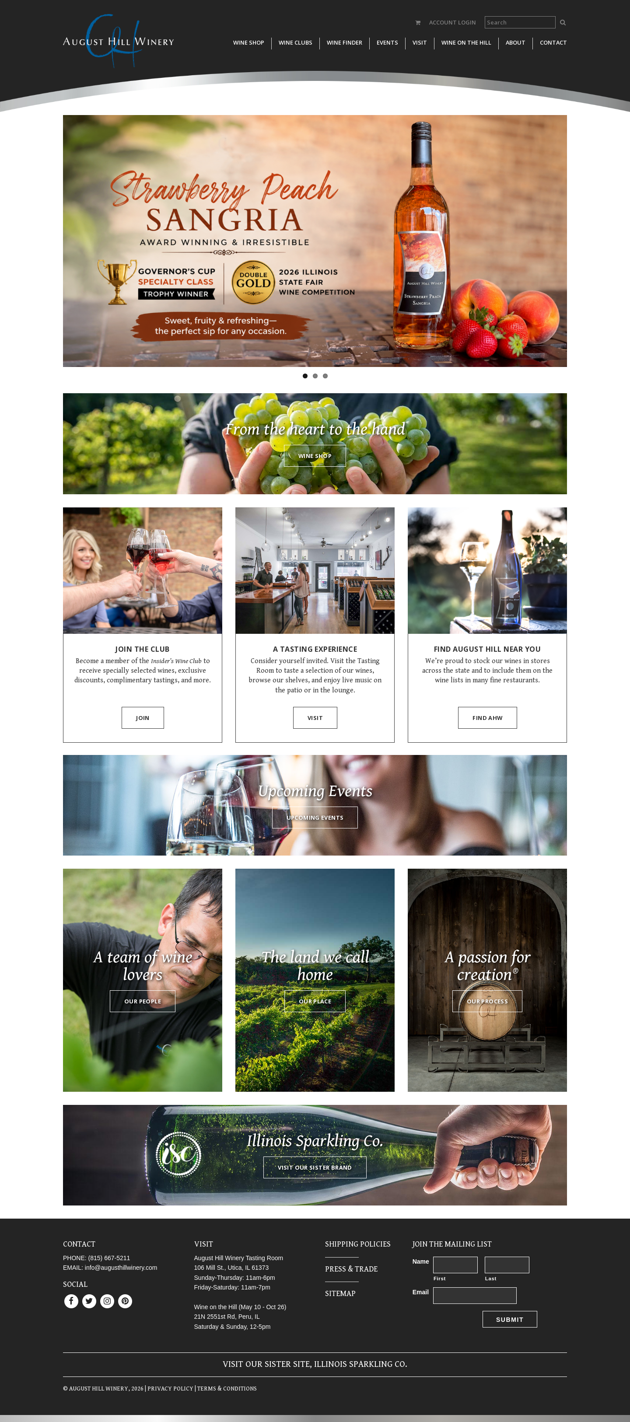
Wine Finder (344, 42)
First (440, 1278)
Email (421, 1292)
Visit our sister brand (315, 1167)
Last (491, 1278)
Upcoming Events (315, 817)
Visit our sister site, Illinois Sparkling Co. (315, 1364)
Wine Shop (248, 42)
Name (421, 1261)
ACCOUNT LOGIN (452, 22)
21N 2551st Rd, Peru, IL (227, 1316)
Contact (553, 42)
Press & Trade (351, 1269)
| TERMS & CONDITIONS (225, 1388)
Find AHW (487, 718)
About (515, 42)
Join (143, 718)
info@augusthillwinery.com (121, 1267)
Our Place (315, 1001)
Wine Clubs (295, 42)
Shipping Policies (358, 1244)
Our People (142, 1001)
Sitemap (340, 1293)
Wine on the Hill (466, 42)
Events (387, 42)
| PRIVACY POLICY (168, 1388)
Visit (420, 42)
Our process (487, 1001)
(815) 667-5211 (109, 1257)
